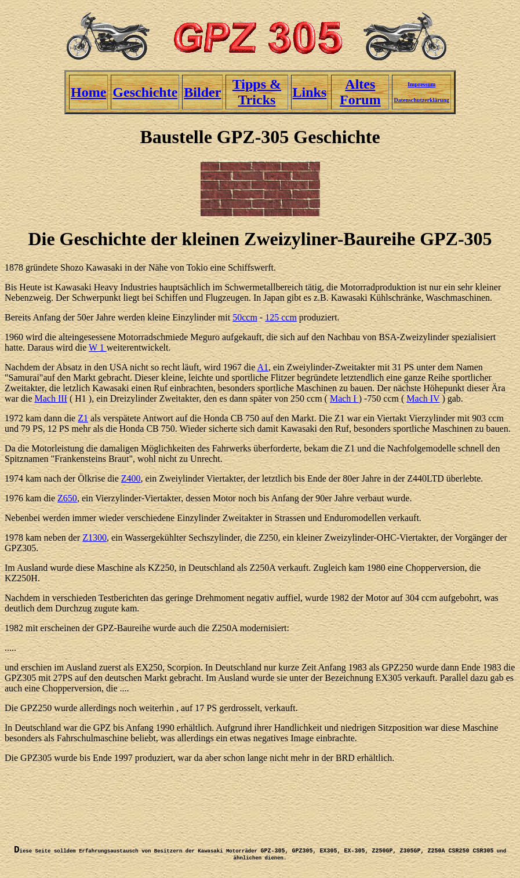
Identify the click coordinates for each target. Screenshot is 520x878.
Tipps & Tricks (256, 91)
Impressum (421, 84)
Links (310, 92)
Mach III (51, 398)
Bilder (202, 92)
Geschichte (144, 92)
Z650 (67, 498)
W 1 (98, 347)
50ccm (244, 317)
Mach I (344, 398)
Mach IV (422, 398)
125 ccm (281, 317)
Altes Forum (360, 91)
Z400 (131, 478)
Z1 (83, 418)
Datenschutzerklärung (421, 100)
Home (88, 92)
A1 (262, 367)
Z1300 (94, 537)
